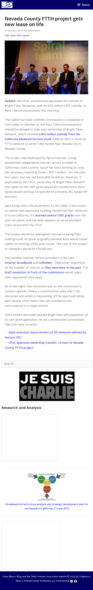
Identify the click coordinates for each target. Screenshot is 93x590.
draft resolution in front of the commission (34, 272)
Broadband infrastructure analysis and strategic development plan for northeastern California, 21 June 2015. (46, 504)
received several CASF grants (54, 215)
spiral (25, 35)
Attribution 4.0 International (58, 581)
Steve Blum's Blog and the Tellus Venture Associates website (34, 576)
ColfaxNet (45, 263)
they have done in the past (63, 267)
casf (7, 35)
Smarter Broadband (18, 263)
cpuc (13, 35)
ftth (19, 35)
